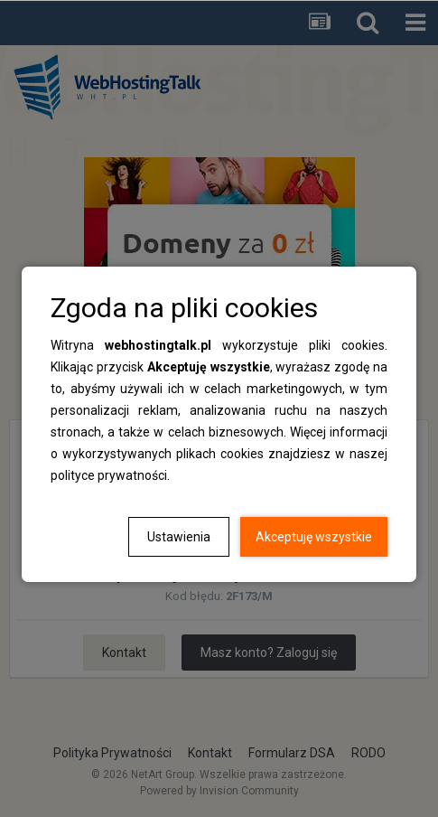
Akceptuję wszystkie (314, 537)
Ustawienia (178, 537)
